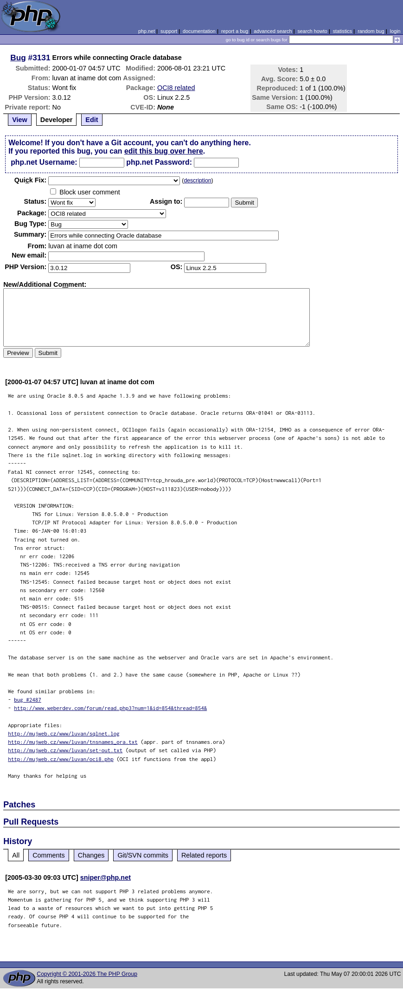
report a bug (234, 31)
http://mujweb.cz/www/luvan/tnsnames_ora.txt (73, 742)
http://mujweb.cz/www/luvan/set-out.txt (65, 750)
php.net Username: (44, 162)
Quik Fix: (30, 180)
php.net (146, 31)
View (19, 119)
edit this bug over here (163, 151)
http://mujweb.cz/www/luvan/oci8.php (61, 759)
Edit (91, 119)
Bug (18, 57)
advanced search (273, 31)
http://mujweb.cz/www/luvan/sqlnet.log (64, 733)
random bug (371, 31)
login (395, 31)
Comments (48, 855)
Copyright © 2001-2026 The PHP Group (87, 974)
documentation (199, 31)
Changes (91, 855)
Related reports (204, 855)
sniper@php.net (105, 877)
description (197, 180)
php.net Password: (159, 162)
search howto (312, 31)
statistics (342, 31)
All (15, 855)
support (168, 31)
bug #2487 (27, 700)
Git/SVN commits (142, 855)
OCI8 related (176, 87)
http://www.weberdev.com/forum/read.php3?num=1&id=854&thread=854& (110, 708)
